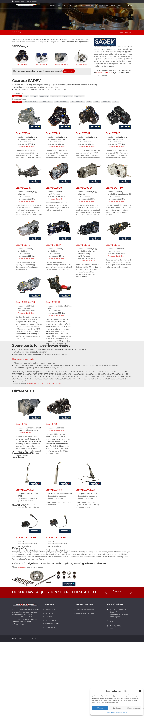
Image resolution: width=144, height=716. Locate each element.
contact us (22, 567)
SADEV (67, 5)
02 (36, 384)
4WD (115, 102)
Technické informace (56, 430)
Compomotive (102, 5)
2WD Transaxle (45, 102)
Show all (17, 96)
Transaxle (106, 102)
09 (56, 384)
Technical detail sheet (26, 147)
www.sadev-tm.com (104, 73)
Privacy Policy (19, 702)
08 (53, 384)
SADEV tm (49, 677)
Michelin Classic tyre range (85, 677)
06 (48, 384)
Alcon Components (51, 687)
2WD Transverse (30, 102)
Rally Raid (79, 96)
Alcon (113, 5)
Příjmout (100, 708)
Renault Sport (55, 5)
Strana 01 (31, 384)
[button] (140, 691)
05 (45, 384)
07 (50, 384)
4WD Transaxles (77, 102)
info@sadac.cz (34, 1)
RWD (96, 102)
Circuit (34, 96)
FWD (89, 102)
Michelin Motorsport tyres (85, 673)
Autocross (44, 96)
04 (42, 384)
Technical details (24, 433)
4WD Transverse (61, 102)
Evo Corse (78, 5)
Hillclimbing (67, 96)
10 (59, 384)
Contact (121, 5)
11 (61, 384)
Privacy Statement (121, 712)
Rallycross (55, 96)
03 (39, 384)
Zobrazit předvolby (133, 708)
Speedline (89, 5)
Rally (26, 96)
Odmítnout (117, 708)
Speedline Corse (50, 684)
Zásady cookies (110, 712)
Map (111, 685)
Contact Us (68, 71)
